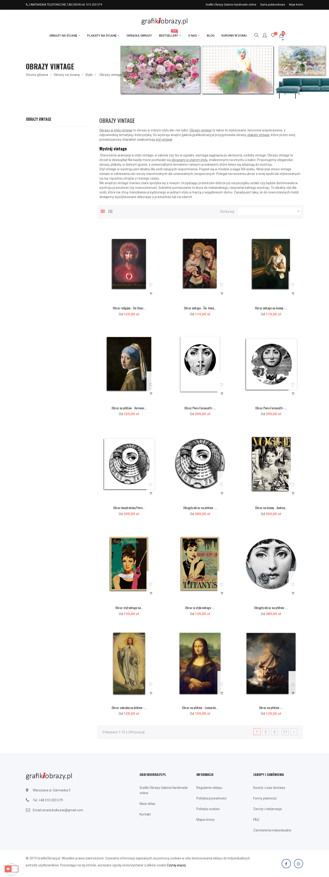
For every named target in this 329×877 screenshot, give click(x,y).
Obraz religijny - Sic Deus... (129, 307)
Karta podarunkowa (272, 4)
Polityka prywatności (211, 798)
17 (285, 732)
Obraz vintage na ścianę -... (271, 307)
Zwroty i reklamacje (267, 809)
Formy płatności (265, 798)
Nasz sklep (147, 803)
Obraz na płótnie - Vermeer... (129, 407)
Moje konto (296, 4)
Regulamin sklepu (209, 788)
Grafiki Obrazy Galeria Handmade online (231, 4)
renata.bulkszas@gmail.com (62, 810)
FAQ (256, 819)
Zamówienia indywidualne (272, 830)
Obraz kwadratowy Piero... (129, 507)
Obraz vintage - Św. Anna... (200, 307)
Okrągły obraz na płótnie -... (200, 507)
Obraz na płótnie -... (271, 707)
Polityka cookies (208, 809)
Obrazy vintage (38, 119)
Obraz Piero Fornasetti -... (200, 407)
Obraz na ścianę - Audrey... (271, 507)
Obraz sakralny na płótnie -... (129, 707)
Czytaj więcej (176, 865)
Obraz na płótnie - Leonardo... (200, 707)
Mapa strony (205, 819)
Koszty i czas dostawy (269, 788)
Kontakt (145, 814)
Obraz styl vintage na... (129, 607)
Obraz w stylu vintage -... (200, 607)
